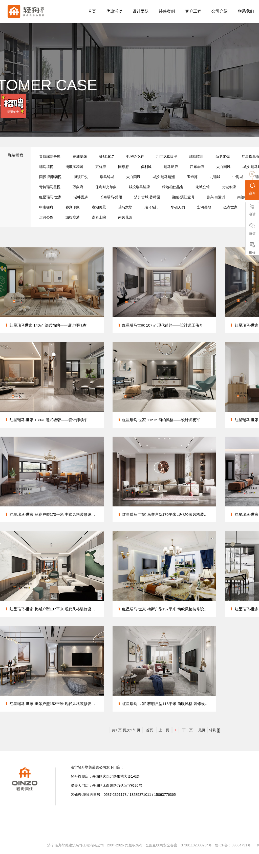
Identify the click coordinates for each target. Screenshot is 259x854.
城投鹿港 (73, 217)
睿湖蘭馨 (80, 157)
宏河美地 (204, 207)
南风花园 (125, 217)
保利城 (146, 167)
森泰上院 (99, 217)
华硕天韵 (178, 207)
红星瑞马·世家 (50, 197)
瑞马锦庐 (171, 167)
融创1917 (106, 157)
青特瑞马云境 (49, 157)
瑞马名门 (151, 207)
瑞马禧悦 (46, 167)
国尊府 (123, 167)
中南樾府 (46, 207)
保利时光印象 (106, 187)
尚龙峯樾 (222, 157)
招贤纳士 (13, 112)
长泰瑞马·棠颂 (111, 197)
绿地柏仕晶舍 (172, 187)
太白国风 (223, 167)
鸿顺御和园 (74, 167)
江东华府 (197, 167)
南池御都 (244, 197)
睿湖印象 (73, 207)
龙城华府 (229, 187)
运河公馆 (46, 217)
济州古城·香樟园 (147, 197)
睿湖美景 (99, 207)
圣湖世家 (230, 207)
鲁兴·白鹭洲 (216, 197)
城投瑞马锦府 (139, 187)
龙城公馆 (203, 187)
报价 (252, 248)
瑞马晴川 (196, 157)
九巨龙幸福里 (166, 157)
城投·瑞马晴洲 (164, 177)
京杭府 (100, 167)
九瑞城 (215, 177)
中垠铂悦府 (135, 157)
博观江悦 (81, 177)
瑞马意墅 (125, 207)
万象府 (78, 187)
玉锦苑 (192, 177)
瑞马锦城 (107, 177)
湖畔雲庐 (81, 197)
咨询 (252, 188)
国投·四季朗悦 (50, 177)
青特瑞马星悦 (49, 187)
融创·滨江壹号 (183, 197)
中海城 (237, 177)
